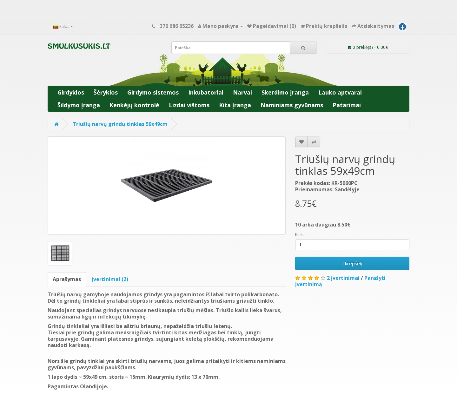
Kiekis (300, 234)
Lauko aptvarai (340, 92)
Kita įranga (235, 105)
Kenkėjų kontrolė (134, 105)
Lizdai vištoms (189, 105)
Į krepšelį (352, 263)
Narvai (242, 92)
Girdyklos (70, 92)
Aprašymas (67, 279)
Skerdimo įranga (285, 92)
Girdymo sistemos (153, 92)
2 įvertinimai (343, 277)
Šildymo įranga (78, 105)
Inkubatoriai (205, 92)
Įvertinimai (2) (110, 279)
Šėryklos (106, 92)
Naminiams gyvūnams (292, 105)
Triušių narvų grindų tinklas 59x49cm (120, 124)
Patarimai (347, 105)
